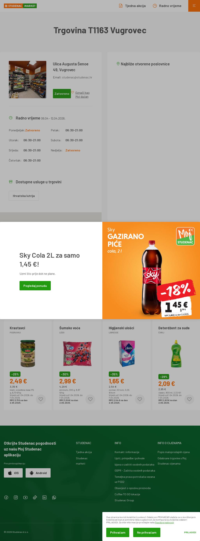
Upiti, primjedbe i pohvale (130, 458)
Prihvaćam (117, 532)
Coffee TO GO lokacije (127, 494)
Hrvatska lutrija (24, 196)
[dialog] (151, 526)
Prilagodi (190, 532)
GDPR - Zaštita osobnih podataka (135, 470)
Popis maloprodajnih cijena (174, 452)
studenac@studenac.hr (77, 77)
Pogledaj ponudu (35, 285)
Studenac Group (124, 500)
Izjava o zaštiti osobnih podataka (134, 464)
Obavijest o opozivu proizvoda (133, 488)
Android (38, 473)
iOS (13, 473)
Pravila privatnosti (164, 522)
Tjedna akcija (84, 452)
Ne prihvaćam (146, 532)
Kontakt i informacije (127, 452)
